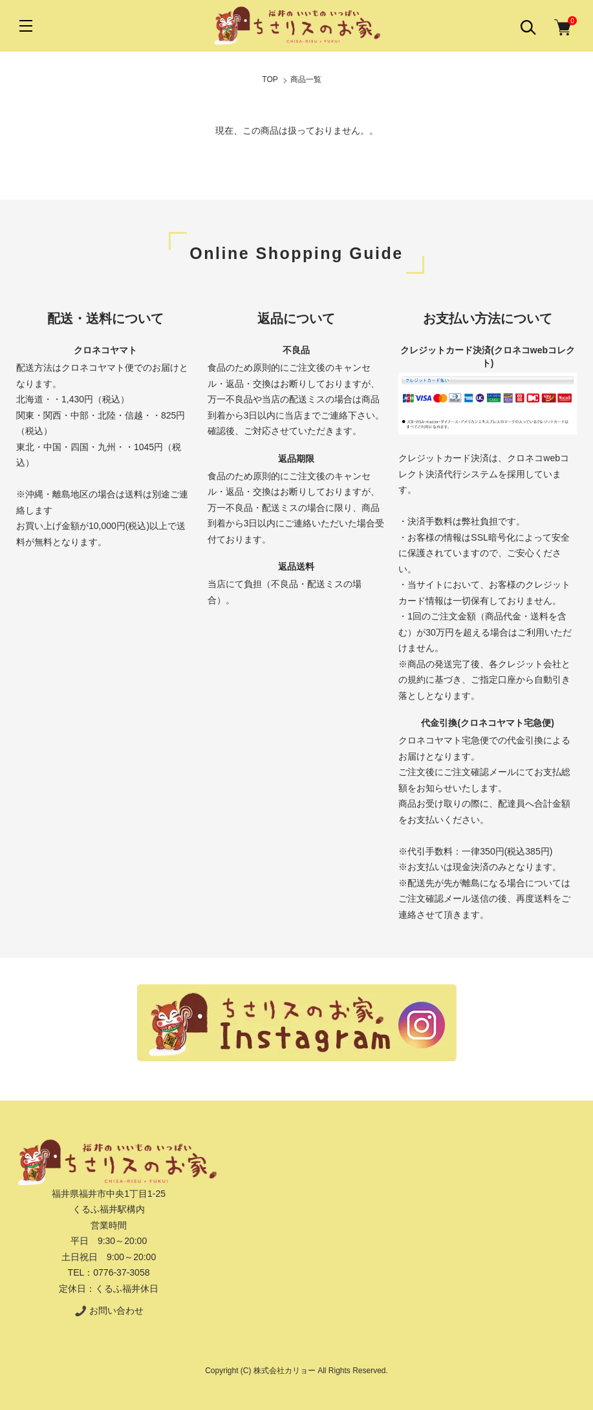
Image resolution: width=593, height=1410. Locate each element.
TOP (269, 79)
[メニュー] (26, 26)
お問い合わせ (109, 1310)
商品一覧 (305, 79)
